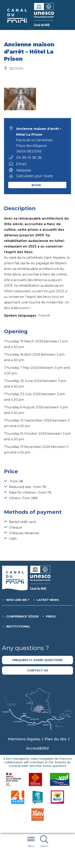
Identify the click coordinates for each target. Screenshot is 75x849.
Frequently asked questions (37, 660)
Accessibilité (37, 748)
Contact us (37, 670)
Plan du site (56, 739)
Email (21, 164)
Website (23, 170)
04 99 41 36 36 (29, 157)
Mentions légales (24, 739)
